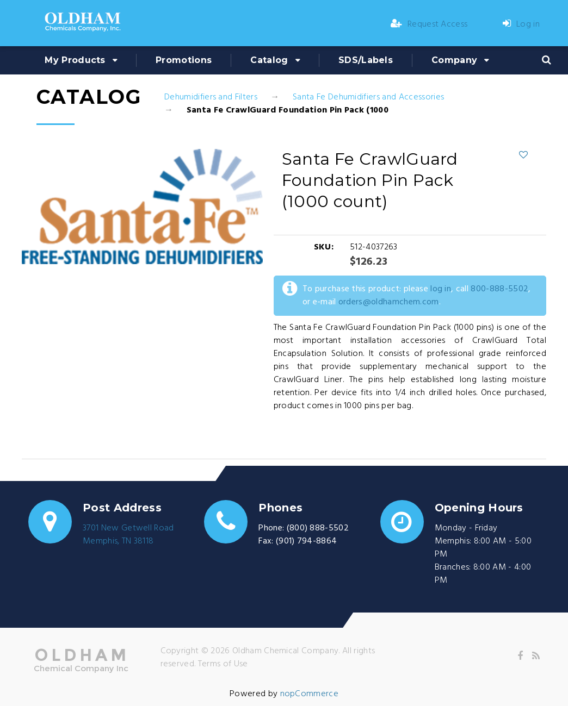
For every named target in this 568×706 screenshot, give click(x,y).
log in (440, 289)
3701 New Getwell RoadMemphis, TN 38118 (128, 534)
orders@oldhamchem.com (388, 302)
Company (454, 60)
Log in (521, 24)
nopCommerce (309, 694)
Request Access (429, 24)
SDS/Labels (365, 60)
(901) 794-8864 (306, 541)
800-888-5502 (499, 289)
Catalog (269, 60)
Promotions (184, 60)
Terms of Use (223, 664)
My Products (75, 60)
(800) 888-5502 (318, 528)
